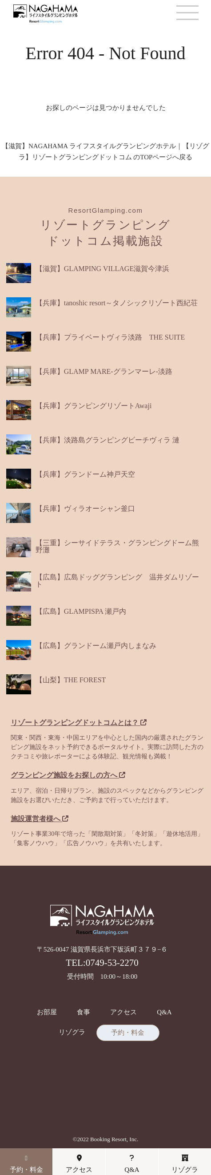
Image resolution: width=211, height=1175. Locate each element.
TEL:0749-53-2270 (102, 962)
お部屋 (47, 1012)
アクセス (123, 1012)
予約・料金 (127, 1032)
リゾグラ (72, 1032)
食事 (83, 1012)
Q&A (164, 1012)
